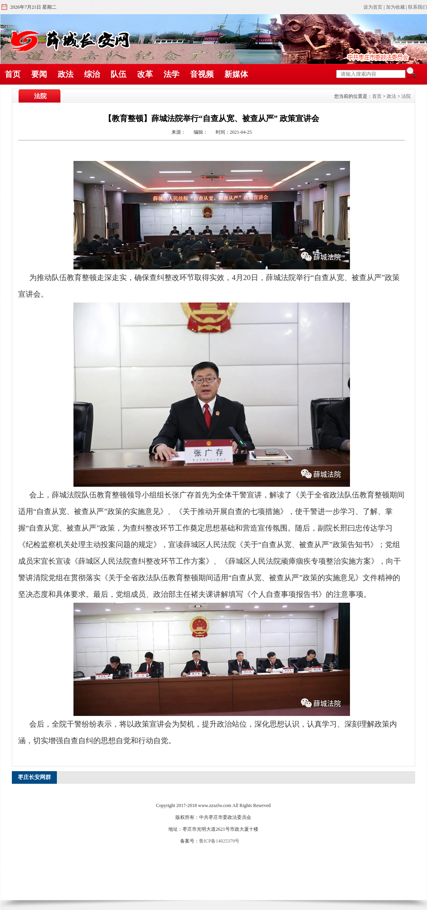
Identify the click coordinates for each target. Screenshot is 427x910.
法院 (406, 96)
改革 (145, 74)
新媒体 (236, 74)
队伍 (118, 74)
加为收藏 (395, 7)
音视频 (202, 74)
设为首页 (372, 7)
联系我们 (417, 7)
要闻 (39, 74)
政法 (65, 74)
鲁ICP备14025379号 (219, 841)
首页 (13, 74)
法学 (171, 74)
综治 (92, 74)
